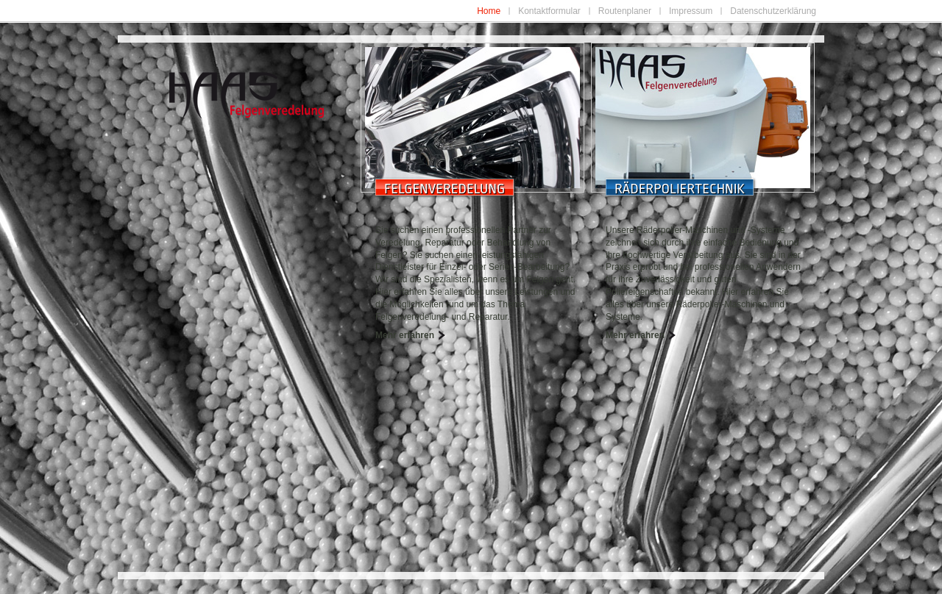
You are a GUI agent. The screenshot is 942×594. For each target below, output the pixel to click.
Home (488, 11)
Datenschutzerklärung (773, 11)
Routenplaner (624, 11)
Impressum (690, 11)
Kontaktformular (549, 11)
